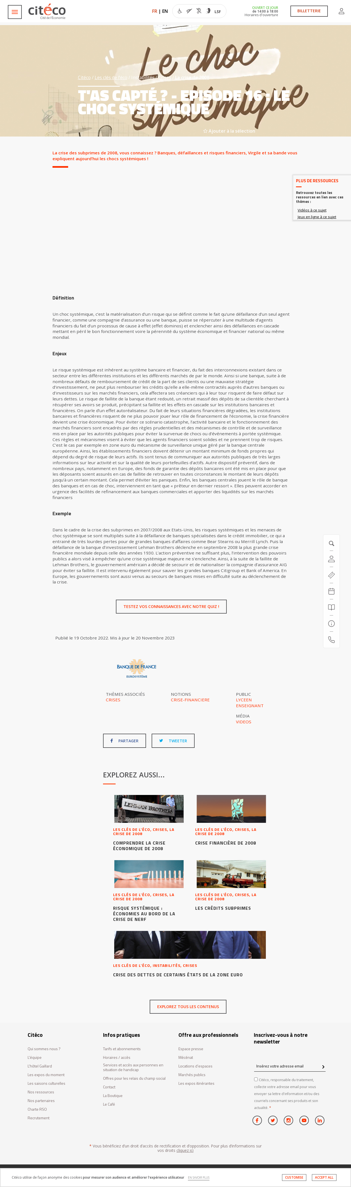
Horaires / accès (116, 1057)
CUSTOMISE (294, 1177)
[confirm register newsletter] (323, 1067)
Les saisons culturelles (46, 1083)
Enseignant (250, 705)
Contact (109, 1087)
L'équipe (35, 1057)
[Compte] (331, 559)
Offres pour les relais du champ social (134, 1078)
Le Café (109, 1104)
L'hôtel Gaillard (40, 1066)
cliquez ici (185, 1150)
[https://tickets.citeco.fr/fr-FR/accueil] (331, 575)
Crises (164, 77)
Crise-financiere (190, 699)
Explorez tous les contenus (188, 1006)
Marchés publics (192, 1074)
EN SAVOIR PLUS (198, 1177)
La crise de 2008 (192, 77)
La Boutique (113, 1095)
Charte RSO (37, 1109)
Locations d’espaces (195, 1066)
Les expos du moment (46, 1074)
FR (154, 11)
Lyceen (244, 699)
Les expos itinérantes (196, 1083)
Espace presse (190, 1049)
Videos (243, 721)
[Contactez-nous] (331, 640)
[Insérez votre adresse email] (290, 1066)
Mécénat (185, 1057)
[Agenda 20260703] (331, 591)
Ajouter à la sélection (229, 131)
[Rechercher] (331, 607)
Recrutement (38, 1118)
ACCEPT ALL (324, 1177)
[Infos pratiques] (331, 624)
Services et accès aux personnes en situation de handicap (133, 1067)
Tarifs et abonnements (122, 1049)
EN (165, 11)
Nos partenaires (41, 1100)
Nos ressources (41, 1092)
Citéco (84, 77)
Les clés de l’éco (111, 77)
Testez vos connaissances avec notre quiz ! (171, 606)
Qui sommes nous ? (44, 1049)
